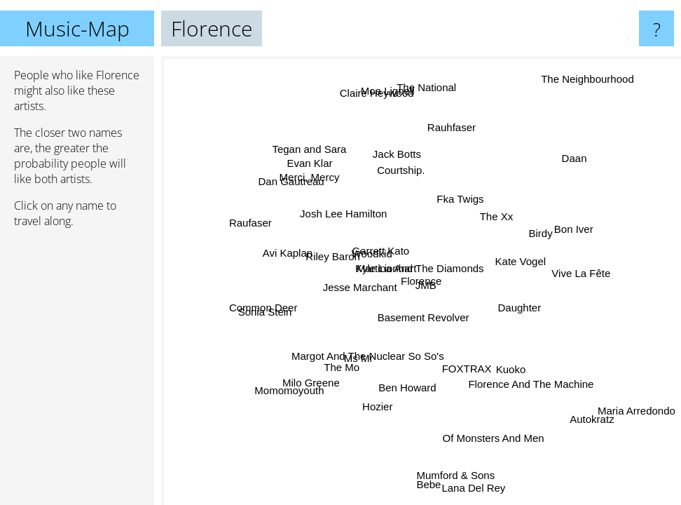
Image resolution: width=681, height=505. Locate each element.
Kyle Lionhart (398, 276)
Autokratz (591, 419)
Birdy (539, 230)
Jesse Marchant (365, 289)
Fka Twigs (459, 199)
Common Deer (263, 310)
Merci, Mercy (309, 178)
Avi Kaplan (287, 252)
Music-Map (77, 28)
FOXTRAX (467, 370)
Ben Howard (400, 386)
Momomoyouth (290, 391)
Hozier (374, 405)
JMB (431, 289)
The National (425, 87)
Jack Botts (404, 155)
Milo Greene (310, 381)
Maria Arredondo (636, 410)
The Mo (342, 367)
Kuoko (509, 372)
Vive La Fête (579, 271)
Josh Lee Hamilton (344, 214)
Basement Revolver (428, 317)
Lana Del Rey (472, 489)
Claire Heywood (376, 92)
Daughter (520, 305)
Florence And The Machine (536, 377)
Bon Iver (568, 221)
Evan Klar (310, 163)
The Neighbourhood (585, 76)
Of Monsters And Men (490, 439)
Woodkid (371, 254)
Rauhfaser (455, 128)
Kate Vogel (521, 262)
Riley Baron (333, 259)
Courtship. (400, 170)
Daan (573, 158)
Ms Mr (357, 356)
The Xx (493, 214)
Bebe (428, 483)
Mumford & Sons (450, 477)
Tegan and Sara (309, 149)
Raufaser (252, 223)
